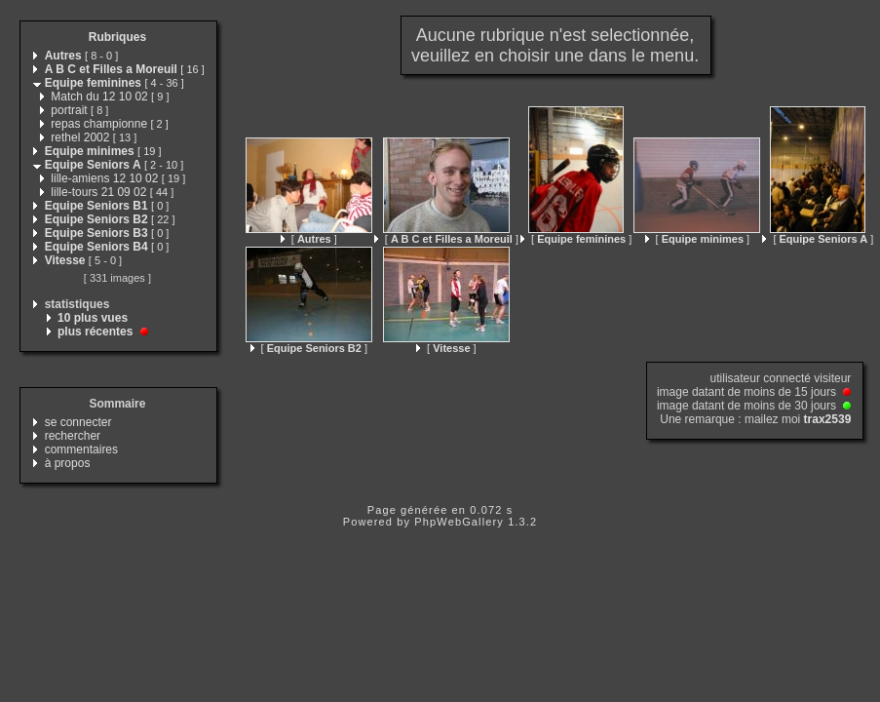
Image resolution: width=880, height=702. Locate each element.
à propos (68, 463)
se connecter (78, 422)
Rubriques (117, 37)
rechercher (72, 436)
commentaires (81, 449)
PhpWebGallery (459, 521)
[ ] (309, 239)
